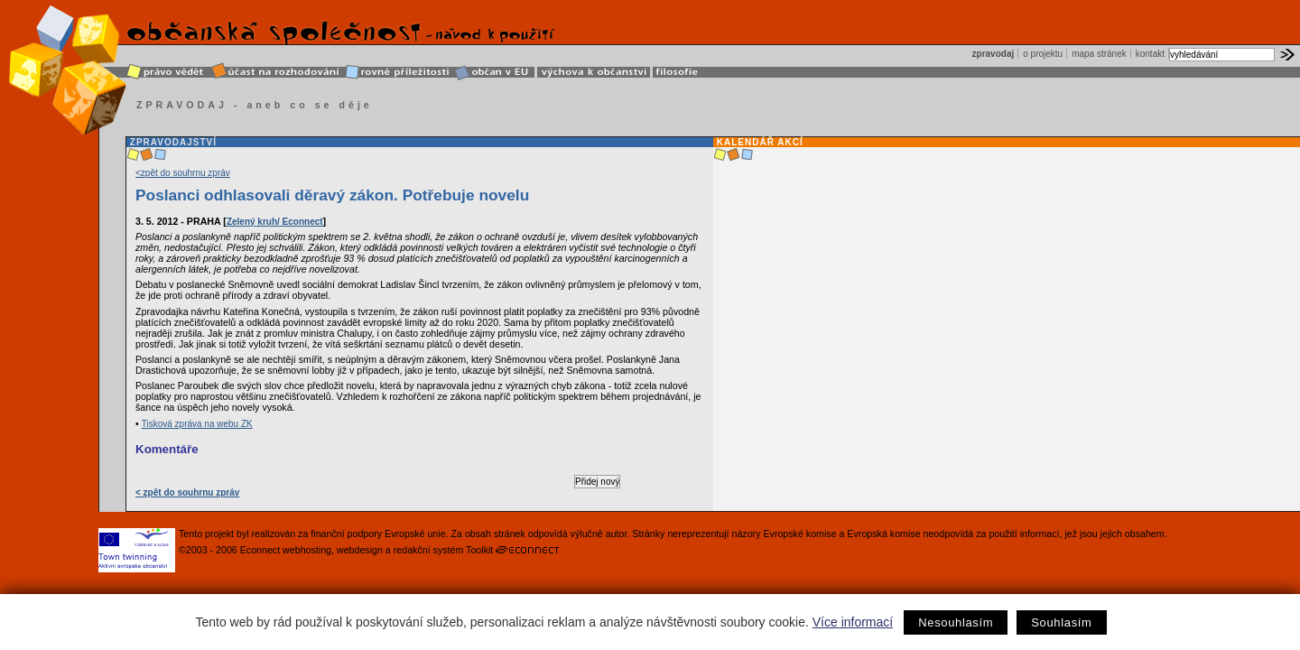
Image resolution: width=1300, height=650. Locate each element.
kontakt (1150, 54)
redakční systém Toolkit (444, 549)
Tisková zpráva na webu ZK (197, 424)
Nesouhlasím (955, 622)
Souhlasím (1061, 622)
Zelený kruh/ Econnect (275, 222)
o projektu (1043, 54)
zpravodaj (993, 54)
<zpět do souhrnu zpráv (182, 173)
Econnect (260, 549)
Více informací (852, 622)
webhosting (307, 549)
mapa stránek (1099, 54)
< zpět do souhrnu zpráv (187, 492)
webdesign (360, 549)
